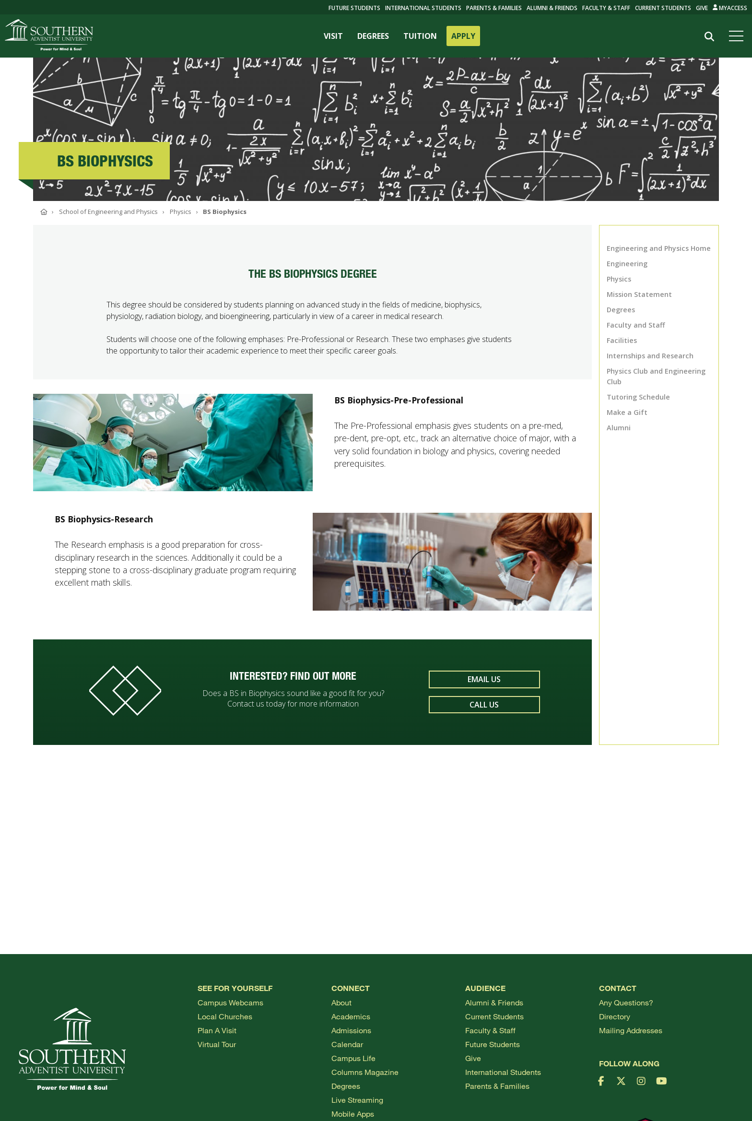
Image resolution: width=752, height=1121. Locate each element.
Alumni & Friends (552, 8)
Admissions (351, 1030)
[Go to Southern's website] (49, 36)
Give (702, 8)
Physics (619, 278)
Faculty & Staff (606, 8)
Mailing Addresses (630, 1030)
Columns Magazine (365, 1071)
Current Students (663, 8)
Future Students (492, 1044)
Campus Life (353, 1057)
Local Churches (225, 1016)
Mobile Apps (352, 1113)
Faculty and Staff (636, 325)
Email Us (484, 684)
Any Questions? (626, 1002)
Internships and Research (650, 355)
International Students (423, 8)
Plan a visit (217, 1030)
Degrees (621, 309)
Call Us (484, 709)
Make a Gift (627, 412)
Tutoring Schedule (638, 396)
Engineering (627, 263)
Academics (350, 1016)
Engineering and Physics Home (659, 248)
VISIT (333, 36)
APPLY (463, 36)
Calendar (347, 1044)
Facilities (622, 340)
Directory (614, 1016)
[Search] (709, 37)
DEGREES (373, 36)
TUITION (420, 36)
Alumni (619, 427)
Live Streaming (357, 1099)
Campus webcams (230, 1002)
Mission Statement (639, 294)
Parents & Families (494, 8)
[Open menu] (738, 36)
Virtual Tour (217, 1044)
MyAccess (730, 8)
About (341, 1002)
